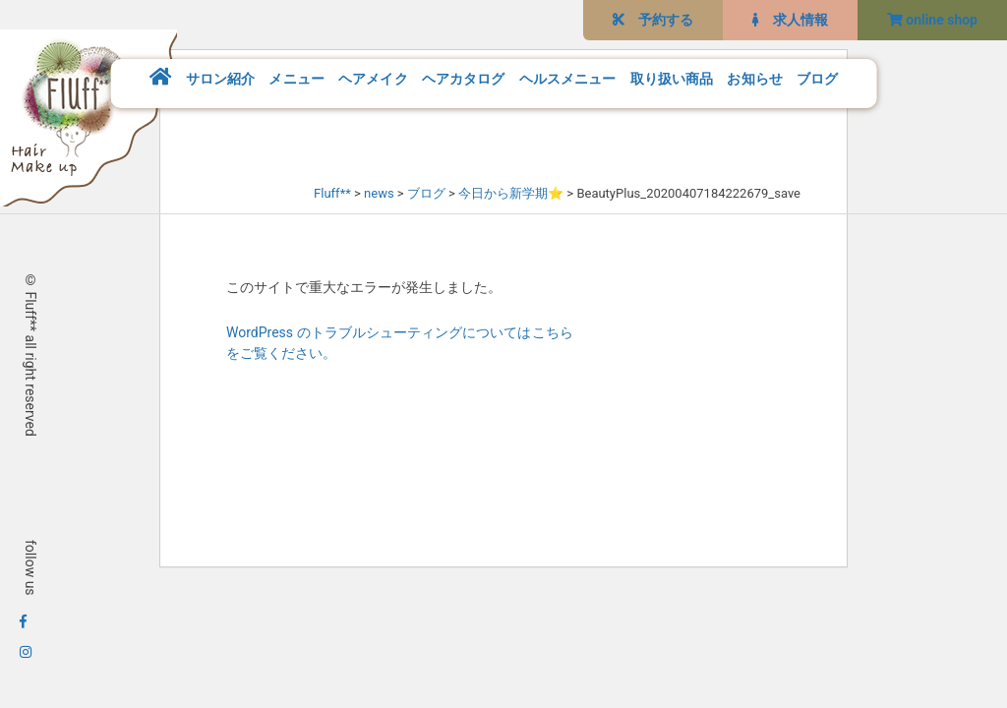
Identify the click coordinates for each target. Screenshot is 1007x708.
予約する (653, 20)
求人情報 (790, 20)
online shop (932, 20)
